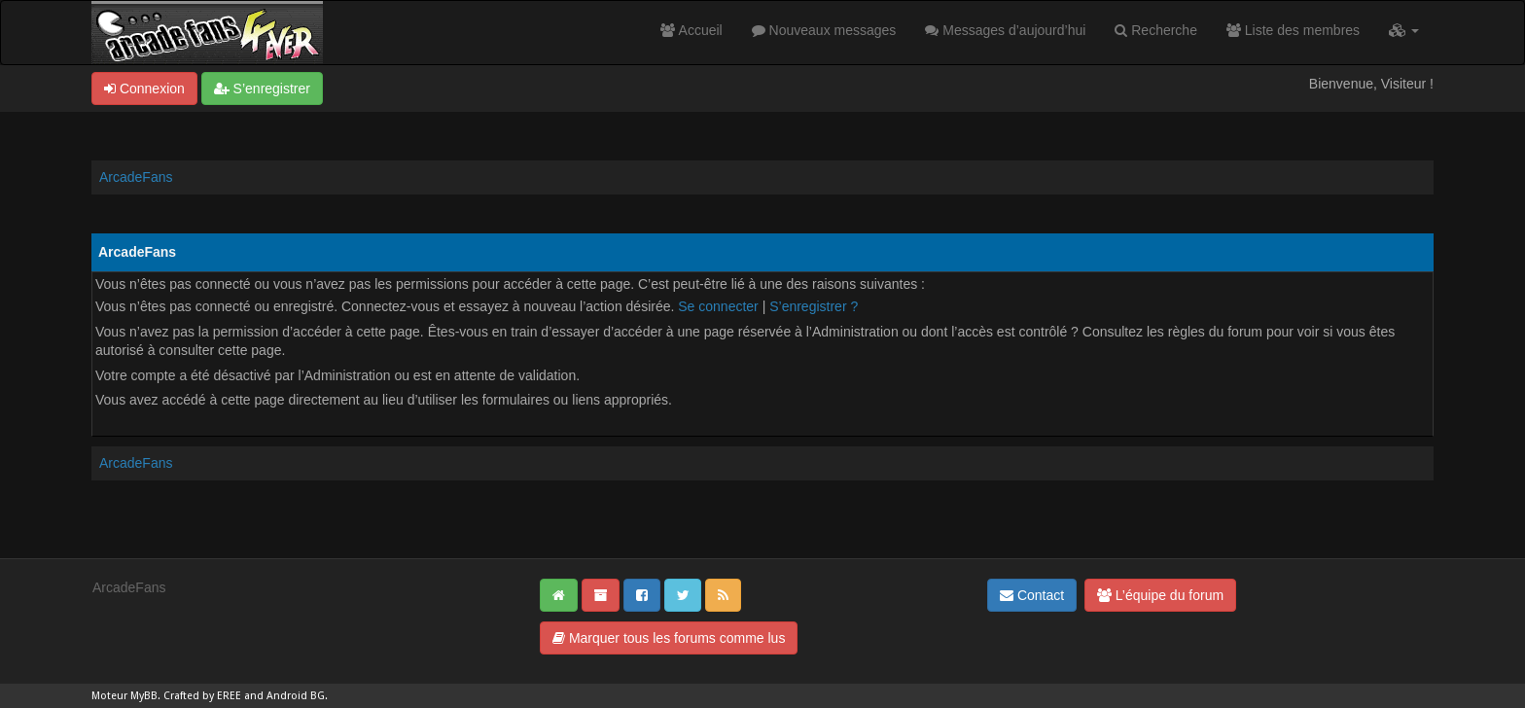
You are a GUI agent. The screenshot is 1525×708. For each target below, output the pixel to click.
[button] (1404, 30)
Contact (1032, 595)
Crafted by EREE (202, 696)
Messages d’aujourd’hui (1005, 30)
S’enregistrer (262, 88)
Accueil (691, 30)
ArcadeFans (135, 177)
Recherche (1156, 30)
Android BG (295, 696)
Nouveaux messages (824, 30)
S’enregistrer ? (813, 306)
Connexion (144, 88)
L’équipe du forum (1160, 595)
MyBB (144, 696)
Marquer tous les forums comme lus (668, 638)
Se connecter (718, 306)
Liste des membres (1293, 30)
